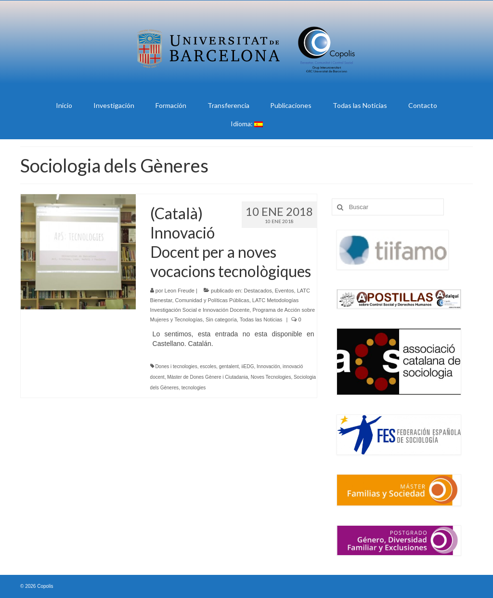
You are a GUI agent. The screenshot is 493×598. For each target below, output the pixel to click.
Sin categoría (221, 319)
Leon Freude (180, 290)
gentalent (229, 366)
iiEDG (247, 366)
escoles (208, 366)
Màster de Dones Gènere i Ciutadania (207, 377)
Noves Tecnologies (271, 377)
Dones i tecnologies (176, 366)
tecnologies (194, 387)
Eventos (284, 290)
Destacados (258, 290)
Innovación (268, 366)
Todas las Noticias (261, 319)
